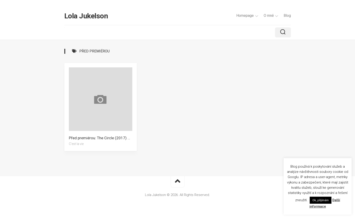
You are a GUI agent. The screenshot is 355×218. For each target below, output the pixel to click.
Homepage (245, 15)
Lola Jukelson (86, 16)
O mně (269, 15)
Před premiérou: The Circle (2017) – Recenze (103, 138)
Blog (287, 15)
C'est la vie (76, 144)
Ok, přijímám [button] (320, 200)
